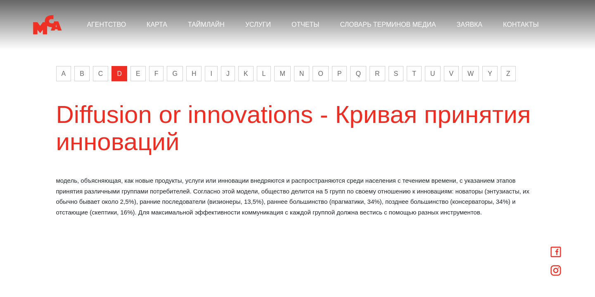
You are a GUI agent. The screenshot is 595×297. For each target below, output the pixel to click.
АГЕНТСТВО (106, 24)
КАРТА (157, 24)
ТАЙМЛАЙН (206, 24)
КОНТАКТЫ (520, 24)
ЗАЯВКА (470, 24)
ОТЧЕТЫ (306, 24)
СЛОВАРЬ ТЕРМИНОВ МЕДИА (388, 24)
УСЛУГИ (258, 24)
